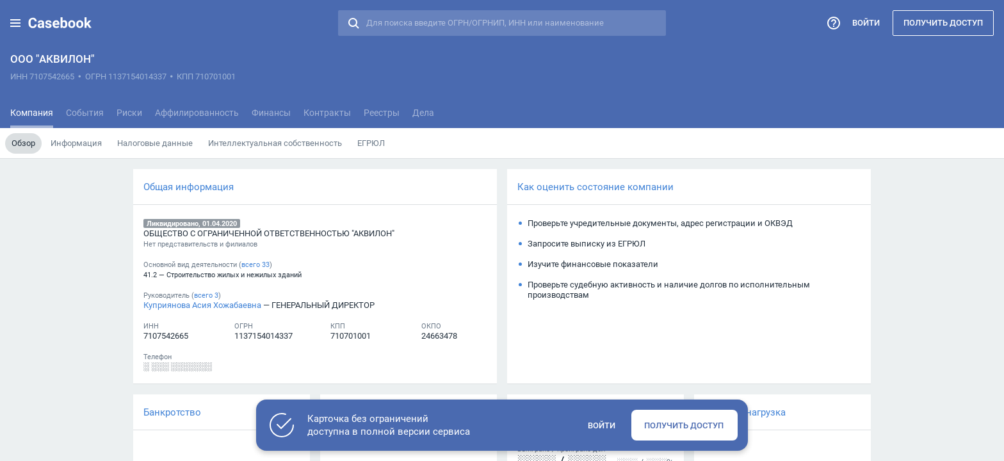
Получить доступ (943, 22)
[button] (15, 23)
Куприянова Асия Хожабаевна (202, 305)
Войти (866, 22)
